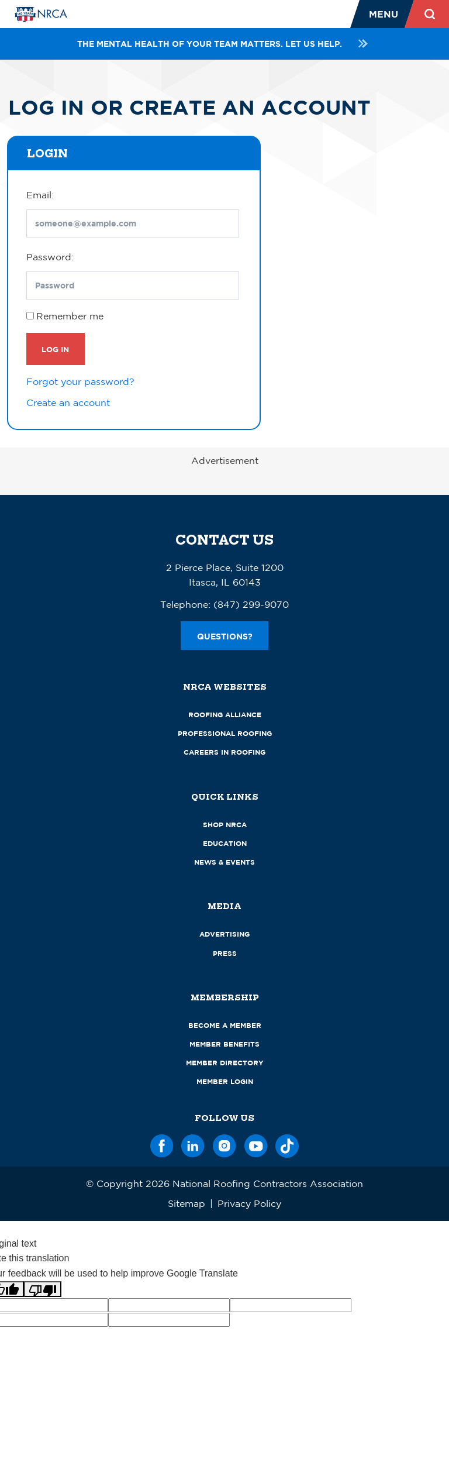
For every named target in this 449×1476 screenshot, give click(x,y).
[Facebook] (162, 1144)
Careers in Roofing (224, 752)
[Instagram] (224, 1144)
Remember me (69, 316)
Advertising (224, 934)
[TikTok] (287, 1144)
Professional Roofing (225, 733)
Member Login (224, 1081)
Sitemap (186, 1203)
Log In (55, 349)
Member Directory (225, 1062)
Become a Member (224, 1025)
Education (225, 843)
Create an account (68, 402)
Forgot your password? (80, 381)
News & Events (224, 862)
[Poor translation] (42, 1289)
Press (225, 953)
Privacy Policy (249, 1203)
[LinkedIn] (193, 1144)
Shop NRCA (225, 824)
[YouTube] (256, 1144)
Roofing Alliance (224, 714)
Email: (40, 195)
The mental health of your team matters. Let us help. (224, 44)
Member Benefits (224, 1044)
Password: (50, 257)
